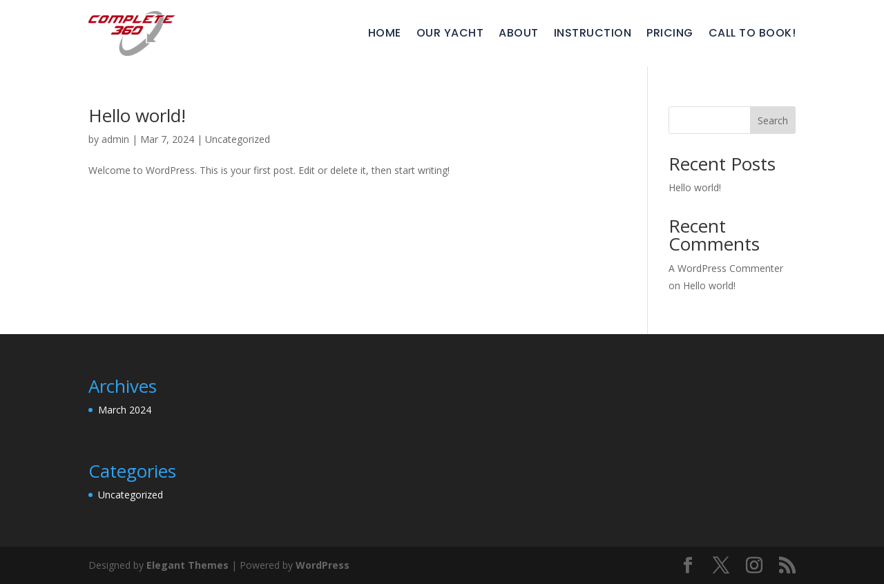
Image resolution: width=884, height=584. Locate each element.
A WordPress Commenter (726, 268)
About (519, 33)
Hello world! (137, 115)
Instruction (593, 33)
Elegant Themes (187, 565)
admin (115, 139)
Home (384, 33)
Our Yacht (450, 33)
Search (773, 120)
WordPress (322, 565)
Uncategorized (237, 139)
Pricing (669, 33)
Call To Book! (752, 33)
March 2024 (124, 409)
